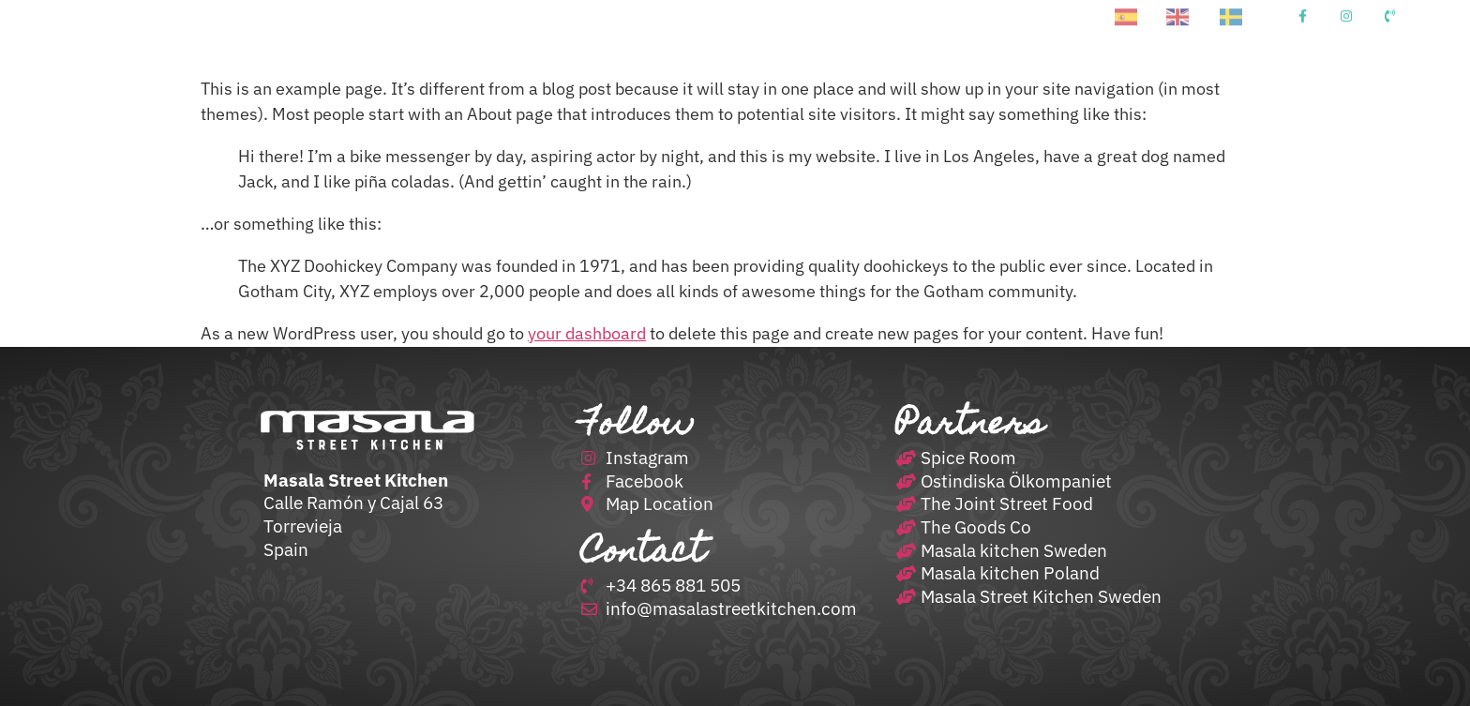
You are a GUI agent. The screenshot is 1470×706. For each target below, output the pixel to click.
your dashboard (587, 333)
